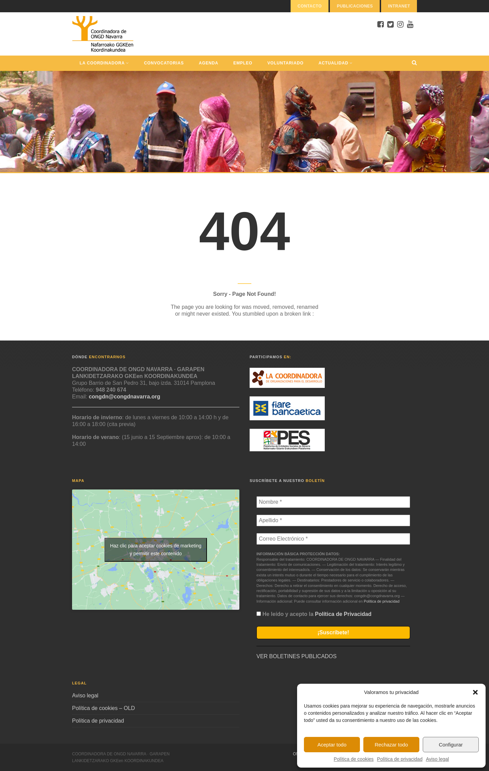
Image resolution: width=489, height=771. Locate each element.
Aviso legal (437, 759)
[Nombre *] (333, 502)
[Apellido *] (333, 520)
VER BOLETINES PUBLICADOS (296, 656)
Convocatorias (164, 63)
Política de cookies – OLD (103, 708)
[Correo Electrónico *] (333, 539)
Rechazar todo (391, 744)
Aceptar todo (331, 744)
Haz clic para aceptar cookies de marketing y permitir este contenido (155, 549)
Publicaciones (355, 6)
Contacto (309, 6)
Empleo (242, 63)
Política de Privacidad (343, 614)
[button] (475, 692)
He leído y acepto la (314, 614)
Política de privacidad (399, 759)
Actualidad (336, 63)
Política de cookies (354, 759)
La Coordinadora (104, 63)
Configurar (451, 744)
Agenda (208, 63)
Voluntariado (285, 63)
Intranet (399, 6)
